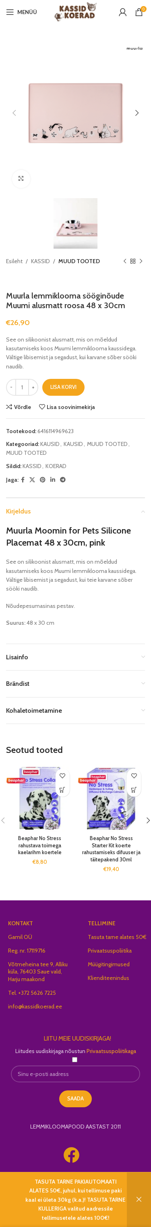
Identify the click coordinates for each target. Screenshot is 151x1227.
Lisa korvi (63, 387)
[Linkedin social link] (53, 480)
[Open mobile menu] (21, 12)
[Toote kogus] (22, 387)
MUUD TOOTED (79, 261)
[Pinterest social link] (42, 480)
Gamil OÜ (20, 937)
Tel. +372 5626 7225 (32, 993)
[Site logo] (75, 11)
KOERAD (56, 466)
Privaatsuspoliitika (110, 951)
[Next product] (141, 261)
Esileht (14, 261)
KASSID (40, 261)
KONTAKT (20, 923)
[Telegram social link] (63, 480)
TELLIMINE (102, 923)
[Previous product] (125, 261)
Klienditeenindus (108, 978)
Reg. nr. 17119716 (27, 951)
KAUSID (50, 444)
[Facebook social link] (23, 480)
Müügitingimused (109, 965)
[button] (63, 790)
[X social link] (32, 480)
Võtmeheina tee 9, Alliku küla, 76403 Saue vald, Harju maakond (38, 972)
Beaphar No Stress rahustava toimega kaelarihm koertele (40, 846)
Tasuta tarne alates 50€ (117, 937)
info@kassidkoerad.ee (35, 1006)
